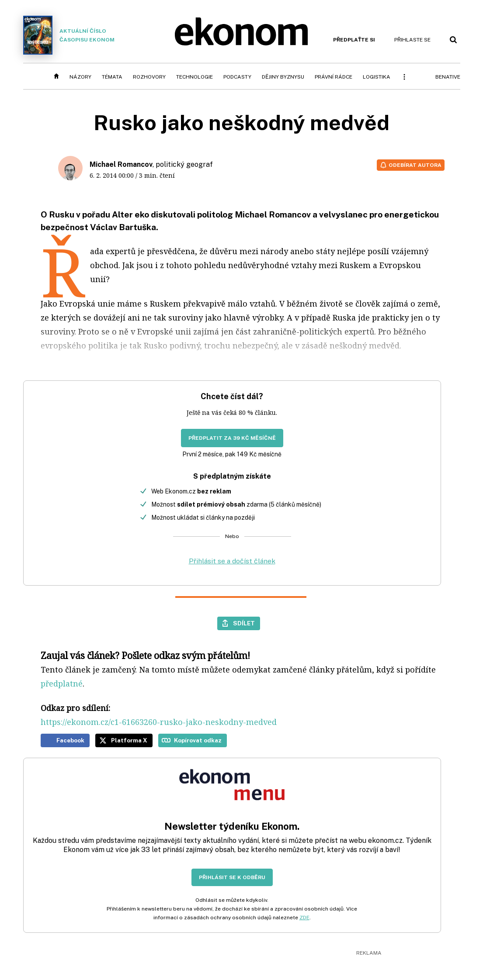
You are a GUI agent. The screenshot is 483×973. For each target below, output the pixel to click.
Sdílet (244, 623)
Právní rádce (333, 77)
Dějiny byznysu (283, 77)
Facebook (70, 740)
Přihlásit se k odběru (232, 877)
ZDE (304, 917)
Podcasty (237, 77)
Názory (80, 77)
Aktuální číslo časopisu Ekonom (69, 35)
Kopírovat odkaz (198, 740)
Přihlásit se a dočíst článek (232, 561)
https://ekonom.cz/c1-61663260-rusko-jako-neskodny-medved (159, 722)
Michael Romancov (121, 164)
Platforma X (129, 740)
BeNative (447, 77)
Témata (112, 77)
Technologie (194, 77)
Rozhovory (149, 77)
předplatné (62, 683)
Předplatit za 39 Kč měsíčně (232, 438)
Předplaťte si (354, 40)
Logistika (376, 77)
